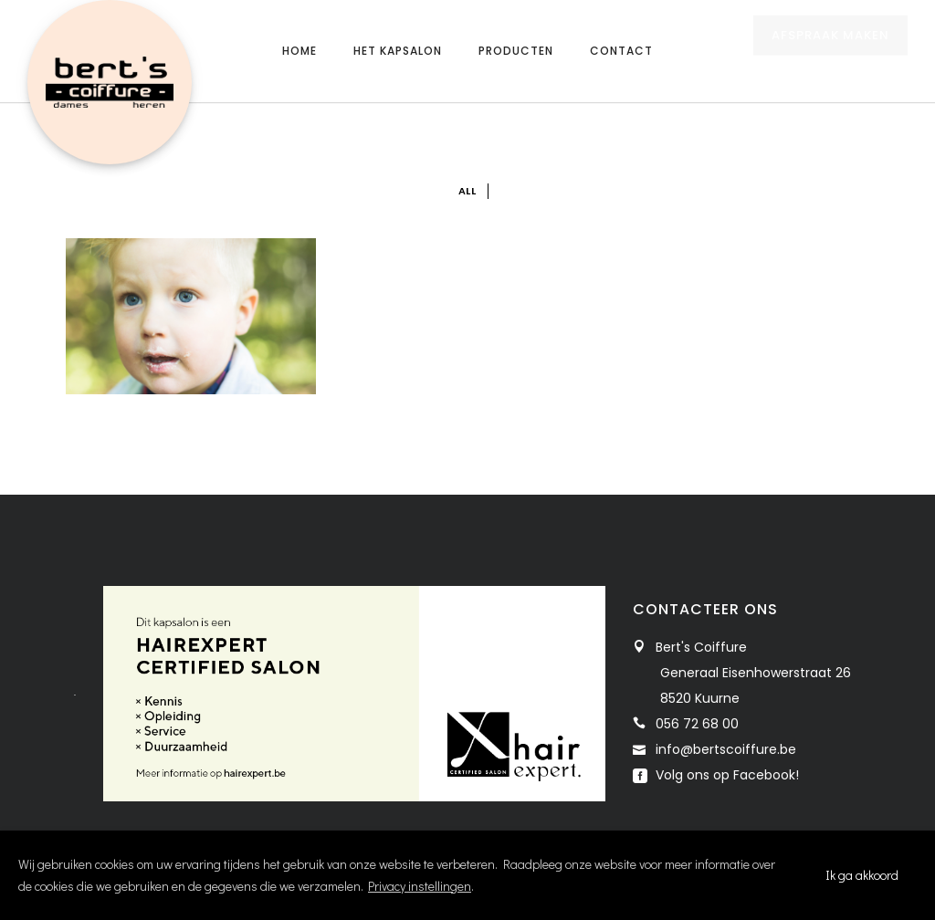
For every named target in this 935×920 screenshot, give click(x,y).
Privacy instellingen (419, 885)
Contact (621, 50)
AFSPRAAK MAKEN (830, 52)
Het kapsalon (397, 50)
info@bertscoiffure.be (726, 749)
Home (299, 50)
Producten (515, 50)
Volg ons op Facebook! (725, 775)
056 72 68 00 (697, 724)
